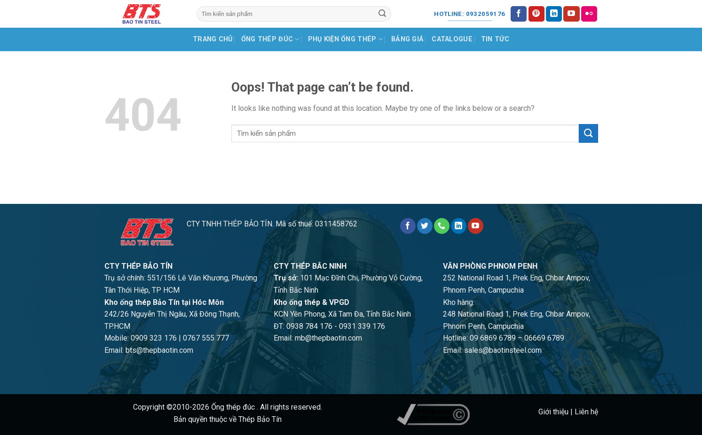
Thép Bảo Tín (260, 419)
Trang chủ (213, 39)
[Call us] (442, 226)
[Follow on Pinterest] (536, 14)
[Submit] (382, 14)
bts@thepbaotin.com (159, 350)
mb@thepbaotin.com (328, 338)
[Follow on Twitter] (425, 226)
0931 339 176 (362, 326)
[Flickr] (589, 14)
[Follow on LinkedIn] (554, 14)
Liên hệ (586, 411)
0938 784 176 (309, 326)
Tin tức (495, 39)
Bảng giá (407, 39)
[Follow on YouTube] (571, 14)
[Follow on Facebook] (519, 14)
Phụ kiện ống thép (345, 39)
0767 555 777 (206, 338)
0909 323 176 (154, 338)
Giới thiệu (553, 411)
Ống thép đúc (270, 39)
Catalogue (452, 39)
